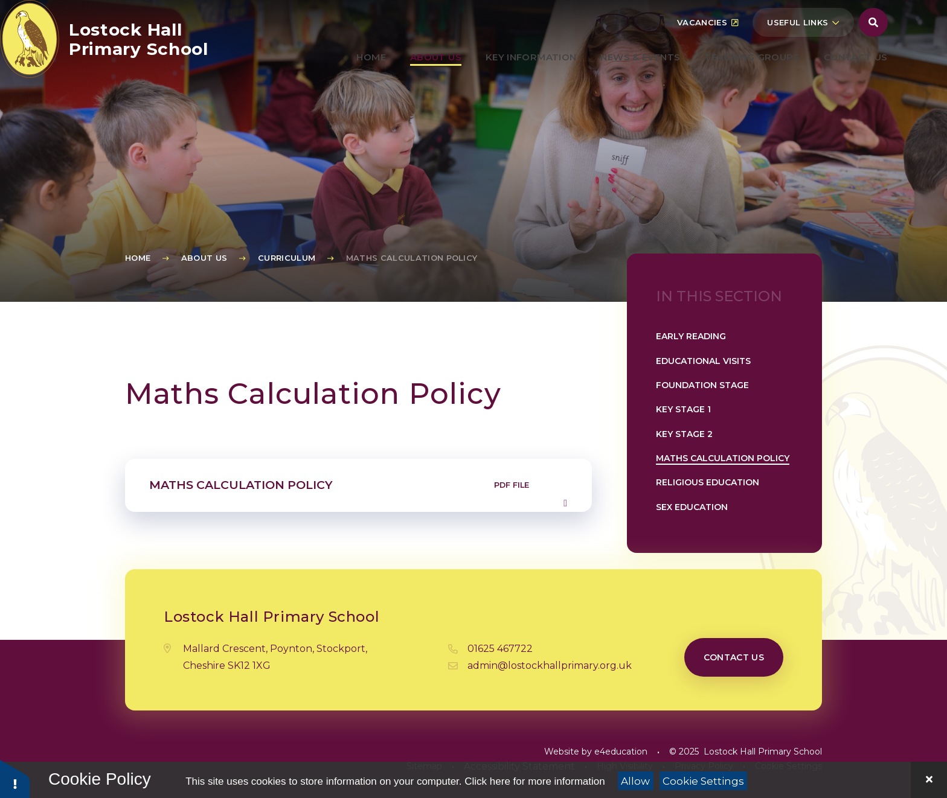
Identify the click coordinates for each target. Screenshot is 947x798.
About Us (204, 258)
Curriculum (286, 258)
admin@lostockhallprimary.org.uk (549, 665)
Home (137, 258)
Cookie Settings (703, 781)
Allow (635, 781)
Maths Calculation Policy (412, 258)
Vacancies (707, 51)
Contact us (734, 657)
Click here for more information (534, 781)
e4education (620, 751)
